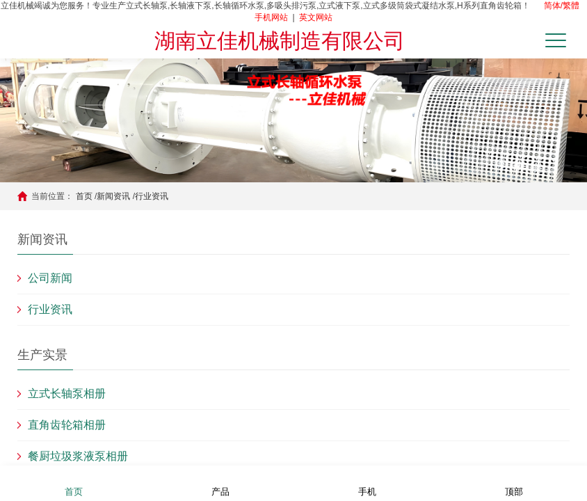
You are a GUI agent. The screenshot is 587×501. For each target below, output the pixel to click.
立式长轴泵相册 (67, 393)
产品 (220, 482)
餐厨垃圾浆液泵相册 (78, 456)
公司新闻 (50, 278)
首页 (84, 196)
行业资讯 (151, 196)
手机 (367, 482)
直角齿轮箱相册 (67, 425)
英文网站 (315, 17)
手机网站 (271, 17)
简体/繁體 (561, 5)
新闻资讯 (113, 196)
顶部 (514, 482)
